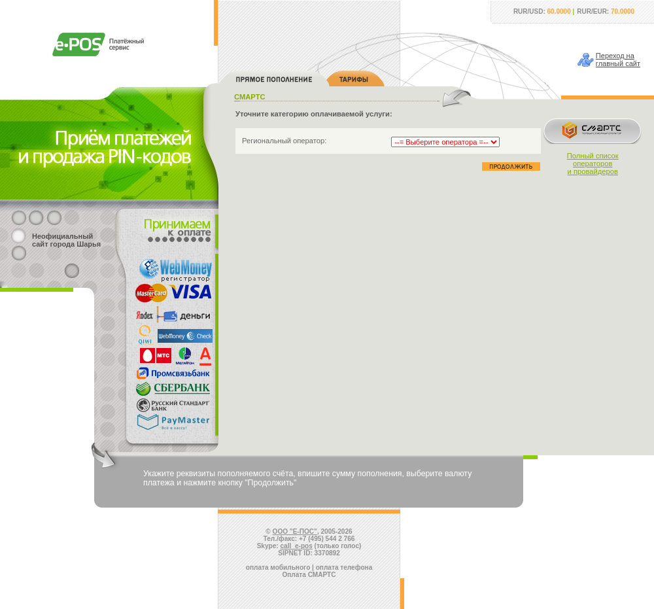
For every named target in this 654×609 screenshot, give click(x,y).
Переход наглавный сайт (618, 59)
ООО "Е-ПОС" (295, 531)
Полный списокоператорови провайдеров (593, 163)
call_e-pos (297, 545)
